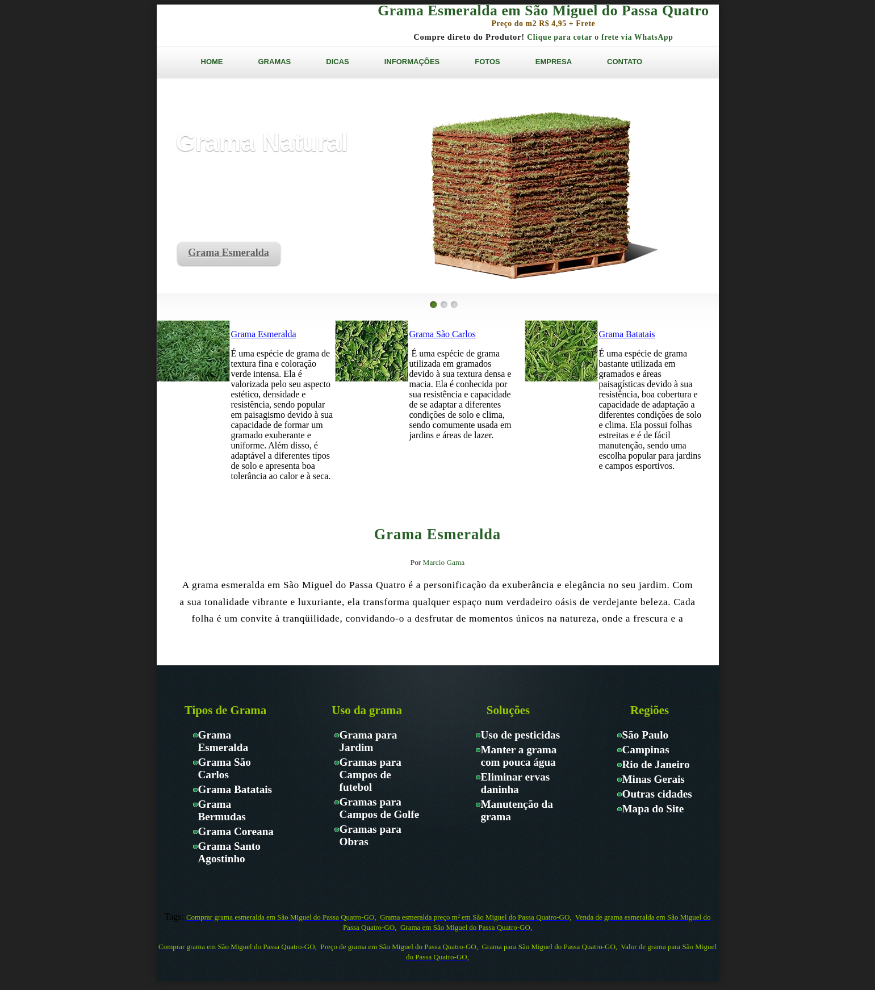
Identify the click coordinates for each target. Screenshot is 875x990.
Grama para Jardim (368, 741)
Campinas (645, 750)
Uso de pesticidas (520, 735)
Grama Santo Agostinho (229, 852)
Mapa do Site (653, 809)
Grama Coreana (236, 831)
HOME (212, 61)
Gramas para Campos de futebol (370, 774)
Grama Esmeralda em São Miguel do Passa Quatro (543, 10)
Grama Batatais (627, 334)
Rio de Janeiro (656, 764)
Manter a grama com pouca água (519, 756)
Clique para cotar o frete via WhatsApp (600, 37)
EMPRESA (553, 61)
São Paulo (645, 735)
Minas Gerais (653, 779)
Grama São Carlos (442, 334)
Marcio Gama (444, 562)
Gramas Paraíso (246, 25)
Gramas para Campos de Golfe (380, 808)
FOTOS (487, 61)
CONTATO (624, 61)
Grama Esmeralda (228, 252)
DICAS (337, 61)
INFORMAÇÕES (412, 61)
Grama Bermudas (222, 810)
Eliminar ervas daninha (515, 783)
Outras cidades (657, 794)
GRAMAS (274, 61)
